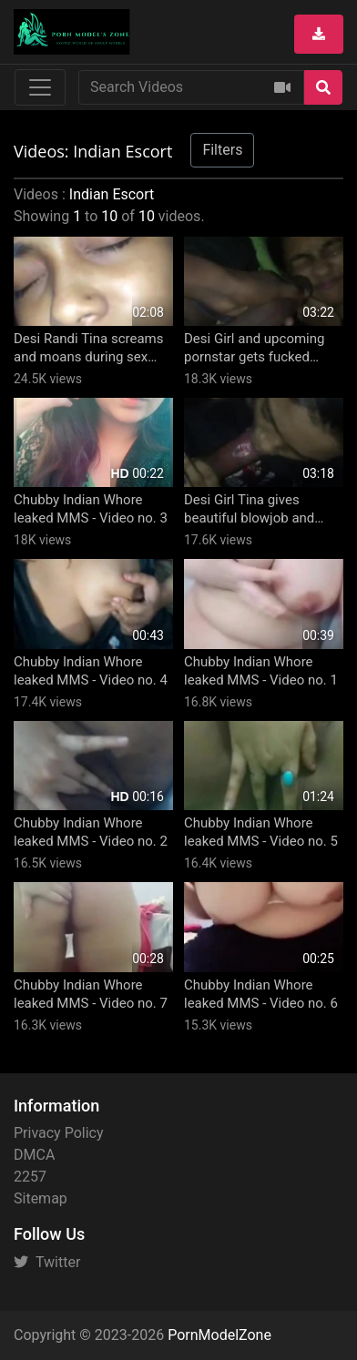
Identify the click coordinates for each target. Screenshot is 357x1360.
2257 (30, 1176)
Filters (222, 149)
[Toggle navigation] (40, 87)
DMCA (34, 1154)
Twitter (47, 1262)
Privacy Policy (59, 1133)
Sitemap (40, 1198)
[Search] (323, 87)
